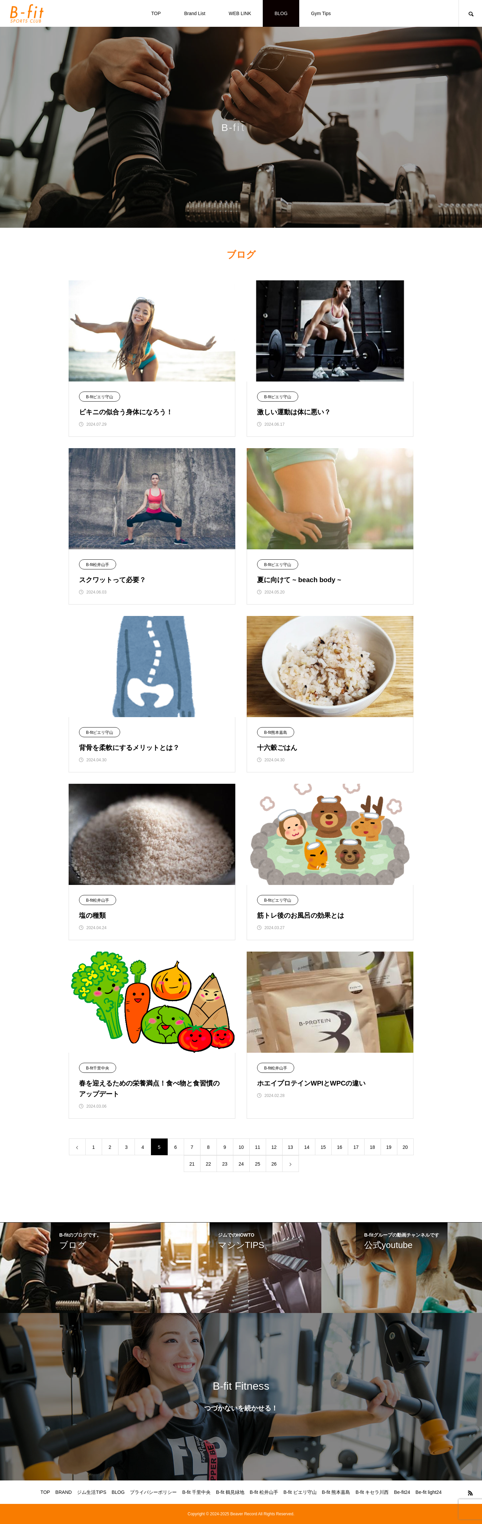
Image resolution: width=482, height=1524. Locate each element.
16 (339, 1147)
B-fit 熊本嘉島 (336, 1492)
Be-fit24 (402, 1492)
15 (323, 1147)
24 (241, 1164)
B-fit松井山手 (97, 564)
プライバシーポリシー (153, 1492)
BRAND (63, 1492)
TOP (156, 13)
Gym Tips (321, 13)
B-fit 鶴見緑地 (230, 1492)
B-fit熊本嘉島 (275, 732)
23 (225, 1164)
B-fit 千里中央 (196, 1492)
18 (372, 1147)
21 (192, 1164)
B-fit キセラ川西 (372, 1492)
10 (241, 1147)
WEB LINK (240, 13)
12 (274, 1147)
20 (405, 1147)
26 (274, 1164)
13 (290, 1147)
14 (307, 1147)
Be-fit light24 (428, 1492)
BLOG (281, 13)
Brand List (194, 13)
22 (208, 1164)
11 (257, 1147)
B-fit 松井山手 (264, 1492)
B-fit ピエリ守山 (300, 1492)
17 (356, 1147)
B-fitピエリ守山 (99, 397)
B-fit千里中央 (97, 1068)
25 (257, 1164)
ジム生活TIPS (91, 1492)
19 (389, 1147)
